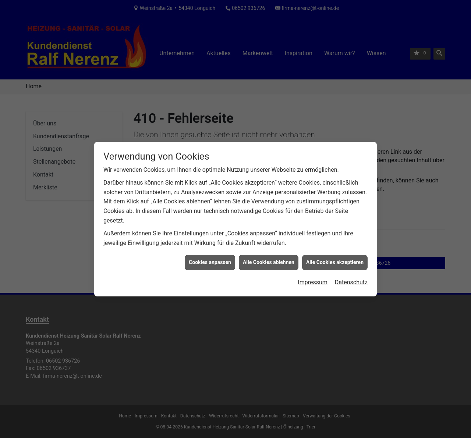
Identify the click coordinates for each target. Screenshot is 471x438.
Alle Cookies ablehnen (268, 259)
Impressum (312, 278)
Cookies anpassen (210, 259)
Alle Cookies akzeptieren (335, 259)
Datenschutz (351, 278)
